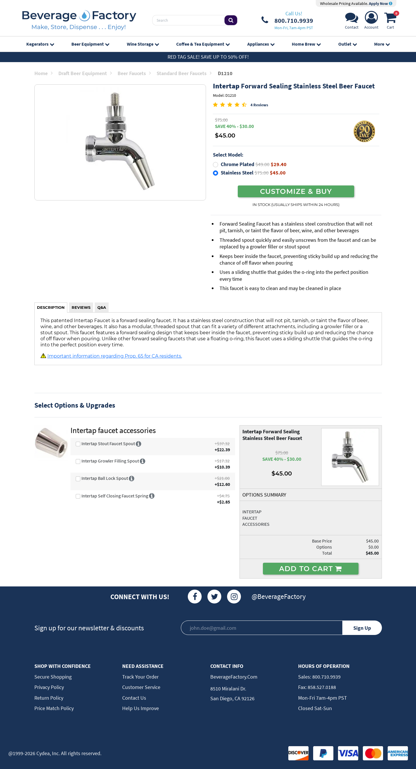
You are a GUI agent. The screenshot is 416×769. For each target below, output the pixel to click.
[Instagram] (234, 596)
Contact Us (134, 697)
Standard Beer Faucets (184, 73)
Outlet (347, 44)
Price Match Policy (54, 708)
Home (43, 73)
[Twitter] (214, 596)
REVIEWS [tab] (81, 307)
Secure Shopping (53, 676)
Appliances (260, 44)
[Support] (352, 22)
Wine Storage (143, 44)
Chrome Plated (254, 164)
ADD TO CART (310, 568)
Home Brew (306, 44)
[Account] (371, 22)
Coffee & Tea (203, 44)
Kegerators (40, 44)
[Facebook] (195, 596)
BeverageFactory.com (233, 676)
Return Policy (48, 697)
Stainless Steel (253, 172)
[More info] (138, 443)
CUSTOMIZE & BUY (296, 191)
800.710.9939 (326, 676)
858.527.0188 (321, 687)
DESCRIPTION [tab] (51, 307)
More (382, 44)
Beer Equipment (90, 44)
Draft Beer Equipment (85, 73)
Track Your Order (140, 676)
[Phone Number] (287, 20)
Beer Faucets (134, 73)
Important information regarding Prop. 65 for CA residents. (114, 356)
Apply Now (380, 3)
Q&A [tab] (101, 307)
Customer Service (141, 687)
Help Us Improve (140, 708)
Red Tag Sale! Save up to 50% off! (208, 56)
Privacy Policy (49, 687)
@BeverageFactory (279, 596)
